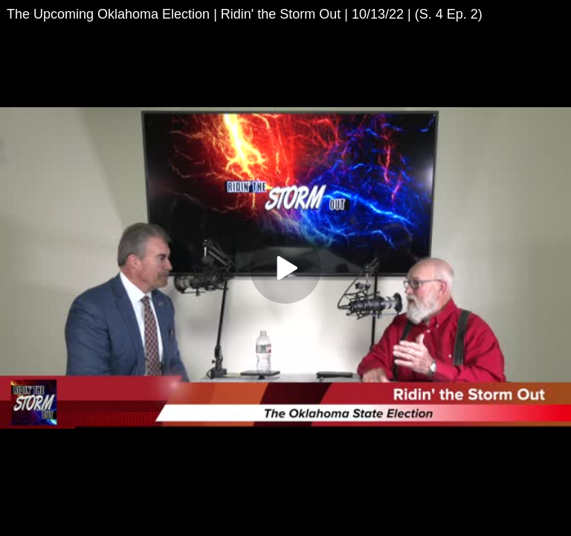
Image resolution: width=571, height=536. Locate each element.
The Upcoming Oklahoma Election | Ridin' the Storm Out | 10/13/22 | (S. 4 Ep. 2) (245, 14)
